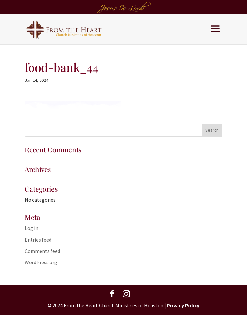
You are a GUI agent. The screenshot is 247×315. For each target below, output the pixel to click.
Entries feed (38, 239)
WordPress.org (41, 262)
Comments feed (42, 251)
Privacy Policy (183, 305)
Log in (31, 228)
